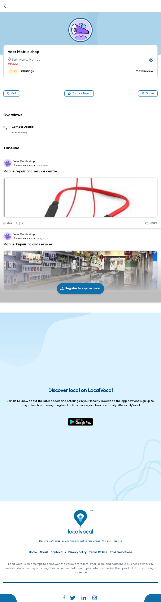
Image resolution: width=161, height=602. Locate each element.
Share (148, 93)
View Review (144, 71)
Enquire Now (78, 93)
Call (11, 93)
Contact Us (58, 552)
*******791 (19, 133)
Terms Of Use (98, 552)
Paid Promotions (121, 552)
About (43, 552)
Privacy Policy (77, 552)
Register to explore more (82, 288)
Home (33, 552)
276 (7, 223)
